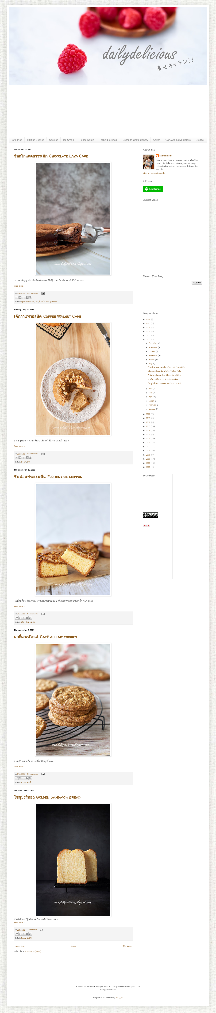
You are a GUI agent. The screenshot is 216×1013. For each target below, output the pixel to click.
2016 (148, 430)
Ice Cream (69, 139)
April (151, 396)
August (152, 359)
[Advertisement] (108, 110)
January (152, 409)
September (153, 355)
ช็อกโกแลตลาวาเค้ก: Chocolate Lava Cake (51, 156)
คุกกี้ (29, 782)
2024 (148, 327)
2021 (148, 339)
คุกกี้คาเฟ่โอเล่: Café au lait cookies (45, 637)
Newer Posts (20, 946)
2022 (148, 335)
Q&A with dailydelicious (178, 139)
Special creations (27, 302)
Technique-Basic (108, 139)
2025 (148, 323)
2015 (148, 434)
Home (73, 946)
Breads (199, 139)
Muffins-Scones (35, 139)
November (153, 347)
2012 (148, 446)
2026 (148, 319)
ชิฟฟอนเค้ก (30, 622)
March (152, 401)
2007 (148, 467)
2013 (148, 442)
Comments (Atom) (33, 951)
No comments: (33, 293)
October (152, 351)
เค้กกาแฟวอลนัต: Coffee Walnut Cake (47, 316)
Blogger (119, 997)
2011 (148, 450)
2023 (148, 331)
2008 (148, 463)
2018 (148, 422)
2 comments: (32, 930)
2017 (148, 426)
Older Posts (127, 946)
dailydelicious (165, 156)
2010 (148, 455)
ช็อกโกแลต (44, 302)
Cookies (53, 139)
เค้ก (36, 302)
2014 (148, 438)
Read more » (19, 286)
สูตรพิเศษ (53, 302)
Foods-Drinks (87, 139)
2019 (148, 418)
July (151, 363)
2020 (148, 414)
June (151, 388)
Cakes (156, 139)
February (153, 405)
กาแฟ (23, 462)
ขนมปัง (29, 938)
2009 (148, 459)
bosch (23, 938)
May (151, 392)
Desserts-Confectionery (135, 139)
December (153, 343)
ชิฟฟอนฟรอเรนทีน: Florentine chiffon (48, 476)
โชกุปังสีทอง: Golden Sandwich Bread (47, 797)
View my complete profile (154, 173)
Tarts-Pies (16, 139)
